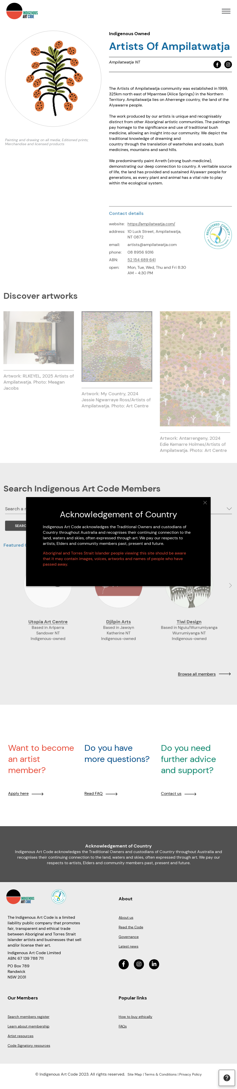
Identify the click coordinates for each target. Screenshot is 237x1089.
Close (205, 502)
